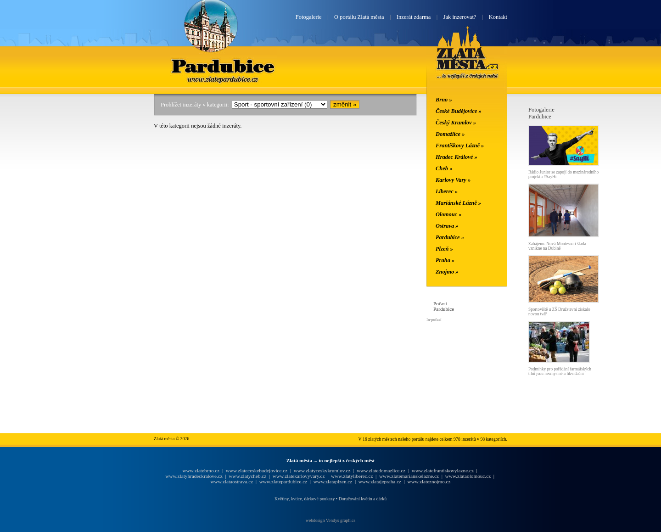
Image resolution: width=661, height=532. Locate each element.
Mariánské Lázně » (458, 203)
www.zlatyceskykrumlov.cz (322, 470)
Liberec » (447, 191)
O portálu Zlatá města (359, 17)
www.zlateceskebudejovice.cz (256, 470)
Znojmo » (447, 272)
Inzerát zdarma (414, 17)
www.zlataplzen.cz (333, 481)
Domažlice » (450, 134)
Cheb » (444, 168)
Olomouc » (448, 214)
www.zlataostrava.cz (231, 481)
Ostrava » (447, 226)
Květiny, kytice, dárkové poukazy (304, 498)
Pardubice (223, 65)
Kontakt (498, 17)
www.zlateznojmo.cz (429, 481)
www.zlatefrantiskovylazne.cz (443, 470)
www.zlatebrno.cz (200, 470)
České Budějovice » (459, 111)
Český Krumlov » (456, 122)
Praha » (445, 260)
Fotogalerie (309, 17)
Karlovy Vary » (453, 180)
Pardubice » (450, 237)
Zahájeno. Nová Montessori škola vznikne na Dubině (557, 246)
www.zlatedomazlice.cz (381, 470)
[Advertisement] (98, 244)
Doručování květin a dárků (363, 498)
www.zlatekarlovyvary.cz (299, 476)
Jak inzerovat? (459, 17)
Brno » (444, 99)
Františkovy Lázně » (460, 145)
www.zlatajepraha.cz (380, 481)
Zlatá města (467, 63)
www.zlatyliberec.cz (352, 476)
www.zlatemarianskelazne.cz (409, 476)
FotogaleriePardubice (541, 113)
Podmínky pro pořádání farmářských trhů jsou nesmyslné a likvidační (559, 371)
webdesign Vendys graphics (330, 520)
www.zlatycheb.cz (247, 476)
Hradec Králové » (456, 157)
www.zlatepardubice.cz (283, 481)
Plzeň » (444, 249)
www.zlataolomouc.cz (468, 476)
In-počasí (433, 319)
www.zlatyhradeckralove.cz (193, 476)
